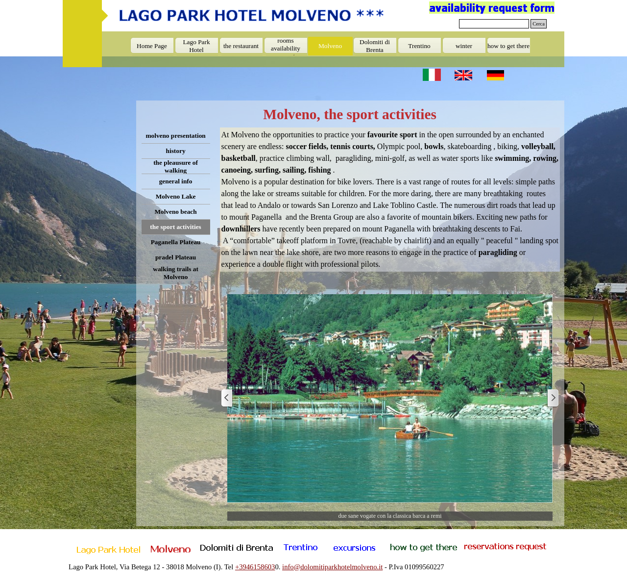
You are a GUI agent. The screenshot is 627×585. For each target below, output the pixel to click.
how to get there (508, 46)
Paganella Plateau (176, 242)
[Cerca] (494, 23)
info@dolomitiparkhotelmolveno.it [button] (332, 567)
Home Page (152, 46)
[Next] (552, 398)
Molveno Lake (176, 196)
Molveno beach (175, 211)
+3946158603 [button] (255, 567)
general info (176, 181)
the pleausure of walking (175, 166)
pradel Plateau (175, 257)
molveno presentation (175, 135)
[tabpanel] (390, 199)
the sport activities (175, 226)
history (176, 150)
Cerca (538, 23)
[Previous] (227, 398)
